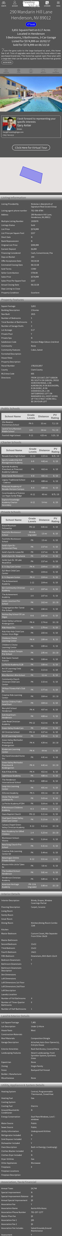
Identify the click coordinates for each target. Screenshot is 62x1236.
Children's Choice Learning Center (9, 646)
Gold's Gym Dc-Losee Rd (13, 552)
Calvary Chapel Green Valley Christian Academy (13, 826)
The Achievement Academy (10, 582)
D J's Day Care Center (11, 566)
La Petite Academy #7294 (13, 803)
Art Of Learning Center (12, 736)
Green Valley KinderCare (13, 728)
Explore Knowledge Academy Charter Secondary (10, 502)
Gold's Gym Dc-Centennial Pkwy (9, 546)
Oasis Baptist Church (11, 814)
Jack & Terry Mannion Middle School (11, 430)
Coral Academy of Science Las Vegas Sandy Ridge (13, 494)
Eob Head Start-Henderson (9, 716)
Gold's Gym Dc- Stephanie (13, 556)
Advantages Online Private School (10, 859)
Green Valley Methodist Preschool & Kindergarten (12, 743)
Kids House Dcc (8, 627)
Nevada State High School (13, 456)
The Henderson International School (11, 781)
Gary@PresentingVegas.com (13, 132)
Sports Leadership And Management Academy (12, 461)
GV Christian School (11, 732)
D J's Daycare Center (11, 577)
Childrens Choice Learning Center (9, 639)
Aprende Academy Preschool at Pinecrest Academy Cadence (12, 469)
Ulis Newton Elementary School (10, 423)
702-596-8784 (37, 210)
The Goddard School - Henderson (11, 872)
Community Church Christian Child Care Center (11, 682)
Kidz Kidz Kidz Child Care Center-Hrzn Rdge (13, 632)
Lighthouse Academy (11, 775)
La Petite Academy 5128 (12, 664)
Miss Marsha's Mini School (13, 675)
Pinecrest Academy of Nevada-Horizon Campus (13, 487)
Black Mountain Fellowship (9, 527)
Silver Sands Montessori (12, 475)
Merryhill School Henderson (9, 709)
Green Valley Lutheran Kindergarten (12, 622)
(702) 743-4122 (8, 135)
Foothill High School (11, 435)
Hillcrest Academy (10, 793)
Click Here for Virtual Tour (31, 147)
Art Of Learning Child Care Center (11, 669)
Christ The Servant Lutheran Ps (10, 798)
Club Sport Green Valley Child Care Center (12, 819)
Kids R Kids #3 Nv (9, 771)
